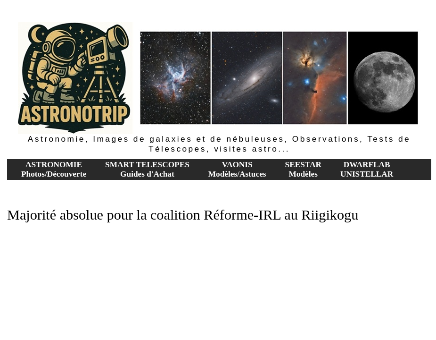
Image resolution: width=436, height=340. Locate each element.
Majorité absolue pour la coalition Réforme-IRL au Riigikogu (182, 215)
